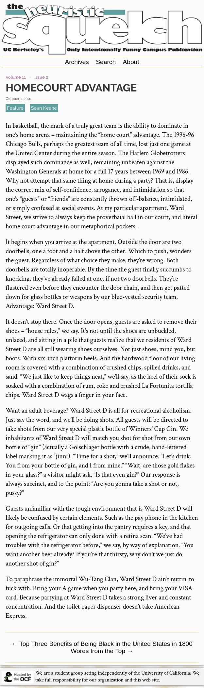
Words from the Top (102, 650)
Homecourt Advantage (71, 88)
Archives (77, 61)
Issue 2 (41, 77)
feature (15, 108)
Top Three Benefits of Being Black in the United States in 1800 (102, 643)
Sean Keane (44, 108)
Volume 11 (16, 77)
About (131, 61)
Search (106, 61)
